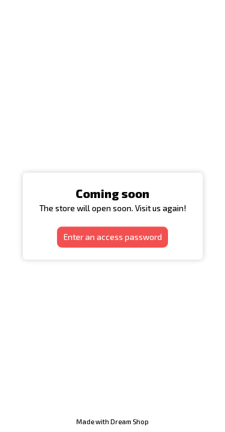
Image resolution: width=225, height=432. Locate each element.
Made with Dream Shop (112, 421)
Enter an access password (113, 237)
